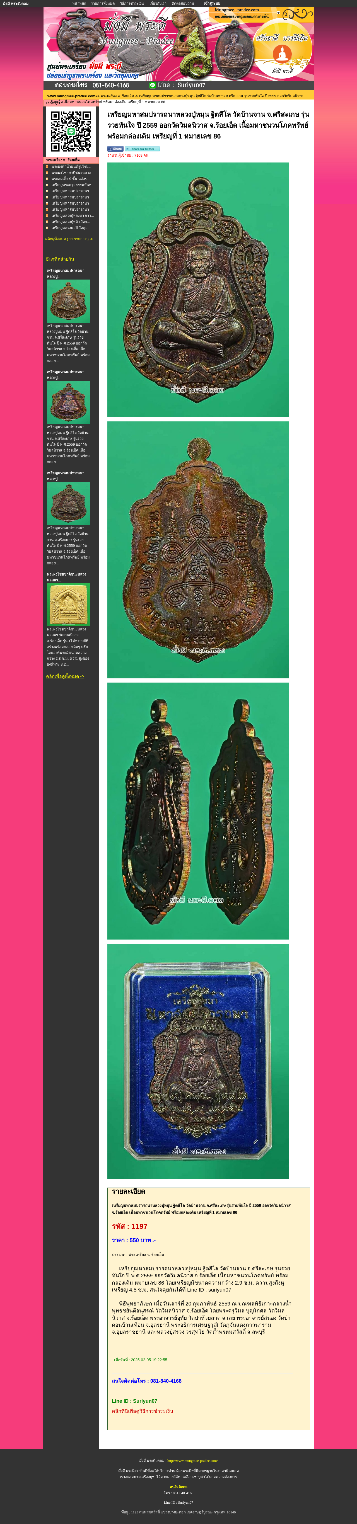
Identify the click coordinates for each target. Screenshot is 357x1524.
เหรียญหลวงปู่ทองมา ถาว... (73, 215)
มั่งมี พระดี (127, 1471)
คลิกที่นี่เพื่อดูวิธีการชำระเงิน (142, 1411)
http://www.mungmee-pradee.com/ (192, 1461)
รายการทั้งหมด (103, 3)
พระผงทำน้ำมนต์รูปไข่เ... (71, 166)
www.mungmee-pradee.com (71, 96)
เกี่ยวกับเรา (158, 3)
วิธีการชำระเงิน (132, 3)
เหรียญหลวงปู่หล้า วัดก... (71, 222)
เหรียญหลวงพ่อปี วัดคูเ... (71, 228)
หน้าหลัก (79, 3)
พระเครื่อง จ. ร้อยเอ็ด (117, 96)
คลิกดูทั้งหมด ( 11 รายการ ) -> (69, 239)
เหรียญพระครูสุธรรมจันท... (73, 185)
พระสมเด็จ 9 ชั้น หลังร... (71, 179)
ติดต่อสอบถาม (183, 3)
